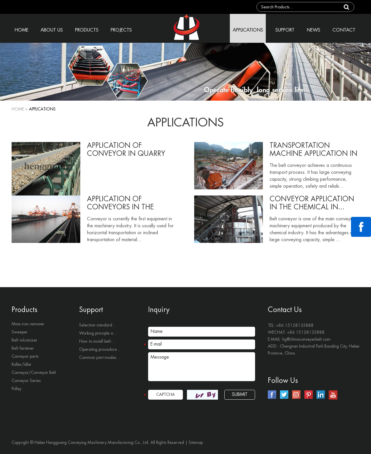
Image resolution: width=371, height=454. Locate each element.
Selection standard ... (98, 325)
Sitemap (196, 442)
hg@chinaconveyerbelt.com (306, 339)
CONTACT (343, 30)
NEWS (313, 30)
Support (91, 309)
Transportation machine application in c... (313, 150)
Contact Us (285, 309)
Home (18, 109)
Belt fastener (23, 348)
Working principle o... (98, 333)
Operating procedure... (99, 349)
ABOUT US (52, 30)
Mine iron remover (28, 324)
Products (24, 309)
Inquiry (159, 309)
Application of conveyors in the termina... (120, 203)
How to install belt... (96, 341)
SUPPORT (284, 30)
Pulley (16, 389)
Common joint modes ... (100, 357)
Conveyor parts (25, 356)
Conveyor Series (26, 381)
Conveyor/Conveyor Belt (34, 372)
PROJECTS (121, 30)
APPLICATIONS (248, 30)
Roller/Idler (22, 364)
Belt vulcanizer (24, 340)
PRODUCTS (87, 30)
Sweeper (20, 332)
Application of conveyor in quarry (126, 149)
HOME (21, 30)
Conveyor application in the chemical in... (312, 203)
